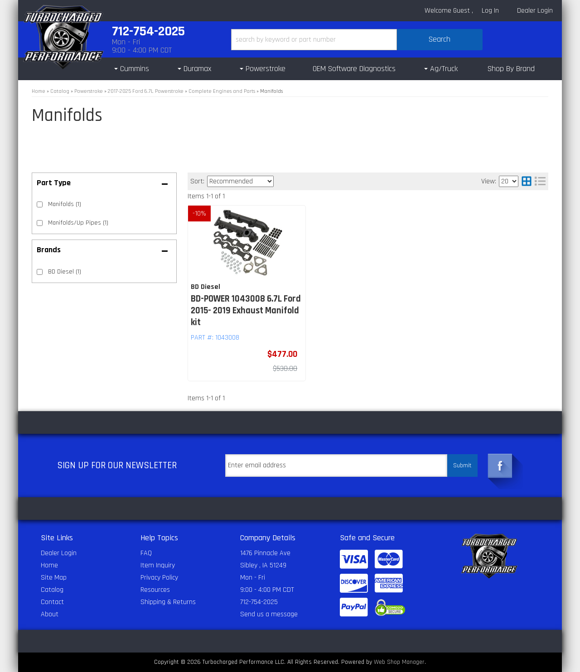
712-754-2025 (259, 602)
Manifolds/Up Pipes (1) (78, 223)
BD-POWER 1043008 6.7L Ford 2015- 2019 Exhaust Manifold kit (246, 310)
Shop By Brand (511, 68)
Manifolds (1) (64, 204)
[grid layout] (526, 181)
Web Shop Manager (399, 662)
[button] (357, 39)
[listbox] (240, 181)
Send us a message (269, 614)
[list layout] (540, 181)
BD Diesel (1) (64, 272)
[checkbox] (40, 272)
